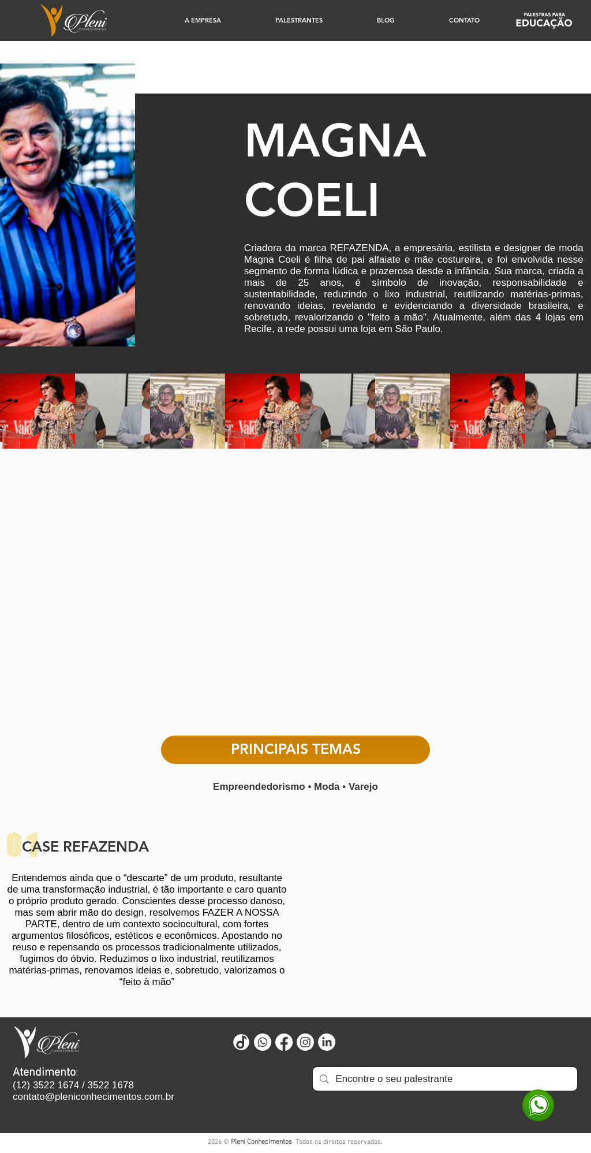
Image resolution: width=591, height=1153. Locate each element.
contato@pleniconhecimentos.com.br (93, 1096)
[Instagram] (305, 1042)
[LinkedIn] (326, 1042)
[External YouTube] (295, 597)
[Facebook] (284, 1042)
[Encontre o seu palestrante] (444, 1079)
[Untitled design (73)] (241, 1042)
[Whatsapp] (262, 1042)
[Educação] (544, 20)
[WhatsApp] (538, 1105)
